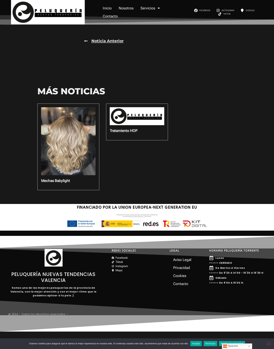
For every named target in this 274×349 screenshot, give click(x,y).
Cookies (179, 276)
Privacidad (181, 268)
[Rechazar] (268, 343)
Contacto (110, 16)
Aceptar (196, 343)
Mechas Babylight (55, 181)
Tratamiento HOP (123, 131)
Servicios (150, 8)
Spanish (230, 346)
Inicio (107, 8)
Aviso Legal (182, 260)
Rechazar (210, 343)
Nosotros (126, 8)
